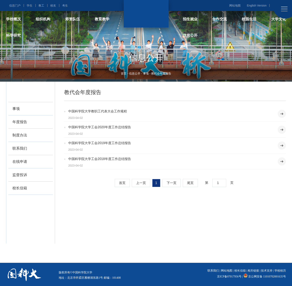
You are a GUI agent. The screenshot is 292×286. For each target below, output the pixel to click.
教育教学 (102, 19)
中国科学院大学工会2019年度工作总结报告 (99, 143)
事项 (146, 73)
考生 (65, 5)
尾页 (190, 183)
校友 (53, 5)
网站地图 (235, 5)
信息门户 (15, 5)
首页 (124, 73)
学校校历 (280, 270)
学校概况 (13, 19)
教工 (41, 5)
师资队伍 (72, 19)
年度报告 (19, 122)
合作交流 (219, 19)
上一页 (141, 183)
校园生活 (249, 19)
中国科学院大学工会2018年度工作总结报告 (99, 159)
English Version (257, 5)
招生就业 (190, 19)
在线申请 (19, 162)
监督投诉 (19, 175)
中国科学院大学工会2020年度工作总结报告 (99, 127)
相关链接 (253, 270)
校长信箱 (19, 188)
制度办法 (19, 135)
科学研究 (13, 35)
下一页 (171, 183)
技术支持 (266, 270)
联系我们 (19, 148)
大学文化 (278, 19)
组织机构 (43, 19)
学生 (29, 5)
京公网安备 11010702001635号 (267, 276)
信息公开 (190, 35)
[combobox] (219, 183)
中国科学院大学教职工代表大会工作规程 (97, 111)
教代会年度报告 (161, 73)
